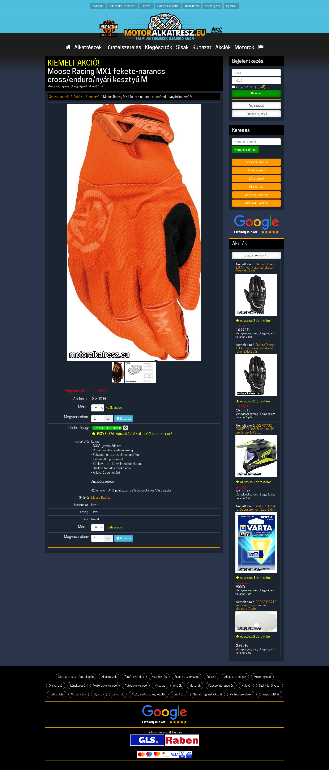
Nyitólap (98, 6)
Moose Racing (100, 497)
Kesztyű (94, 97)
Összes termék (59, 97)
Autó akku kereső (256, 203)
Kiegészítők (158, 47)
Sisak (182, 47)
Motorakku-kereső (105, 685)
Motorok (244, 47)
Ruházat (202, 47)
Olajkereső (56, 685)
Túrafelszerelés (123, 47)
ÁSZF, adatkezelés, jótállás (149, 694)
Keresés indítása (245, 149)
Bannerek (118, 694)
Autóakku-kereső (136, 685)
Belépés (256, 93)
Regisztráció (256, 105)
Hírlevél (146, 6)
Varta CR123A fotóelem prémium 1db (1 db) (255, 507)
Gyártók (231, 6)
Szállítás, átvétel (168, 6)
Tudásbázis (192, 6)
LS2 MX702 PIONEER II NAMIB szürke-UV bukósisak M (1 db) (254, 429)
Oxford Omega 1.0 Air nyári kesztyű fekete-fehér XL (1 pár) (255, 267)
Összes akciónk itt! (256, 255)
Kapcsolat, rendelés (122, 6)
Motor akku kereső (256, 195)
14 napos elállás (269, 694)
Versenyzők (212, 6)
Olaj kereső (256, 186)
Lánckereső (256, 178)
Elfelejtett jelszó (256, 114)
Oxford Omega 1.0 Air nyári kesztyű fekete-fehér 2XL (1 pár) (255, 348)
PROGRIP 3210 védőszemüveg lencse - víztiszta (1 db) (255, 605)
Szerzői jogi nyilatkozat (207, 694)
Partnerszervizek (240, 694)
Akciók (223, 47)
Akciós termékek (235, 676)
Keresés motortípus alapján (76, 676)
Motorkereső (256, 170)
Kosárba (124, 418)
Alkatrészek (88, 47)
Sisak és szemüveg (187, 676)
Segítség (179, 694)
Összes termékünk (256, 162)
